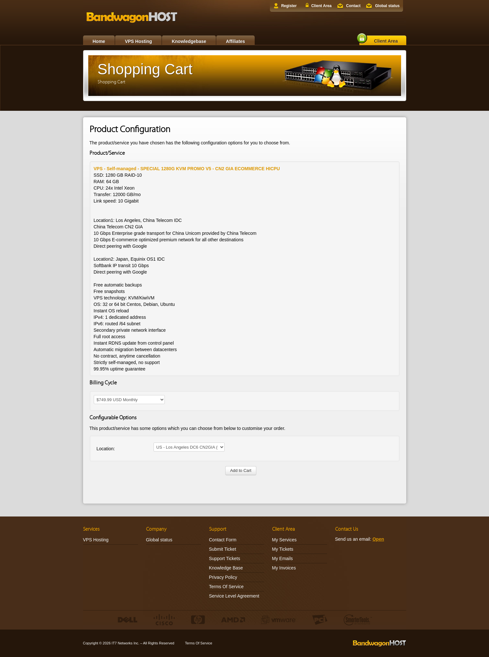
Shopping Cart (111, 82)
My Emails (282, 558)
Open (378, 539)
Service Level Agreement (234, 596)
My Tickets (282, 549)
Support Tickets (224, 558)
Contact (353, 6)
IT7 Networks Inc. (125, 643)
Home (99, 41)
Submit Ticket (222, 549)
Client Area (321, 6)
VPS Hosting (138, 41)
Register (289, 6)
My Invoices (284, 567)
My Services (284, 539)
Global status (387, 6)
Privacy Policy (223, 577)
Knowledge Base (226, 567)
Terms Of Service (226, 586)
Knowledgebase (189, 41)
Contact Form (223, 539)
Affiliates (235, 41)
